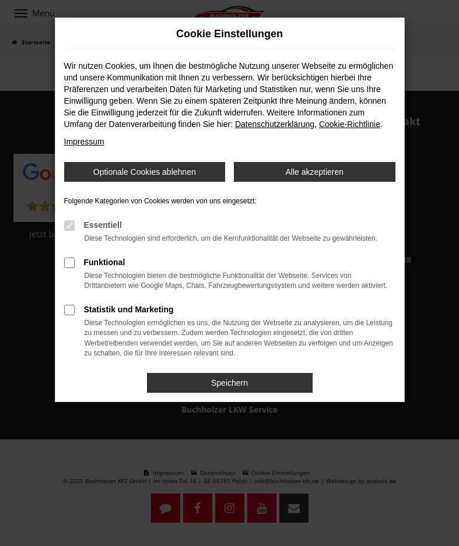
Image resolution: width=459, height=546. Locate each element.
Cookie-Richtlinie (349, 124)
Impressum (84, 141)
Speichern (229, 383)
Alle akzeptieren (314, 172)
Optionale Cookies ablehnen (144, 172)
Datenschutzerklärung (274, 124)
